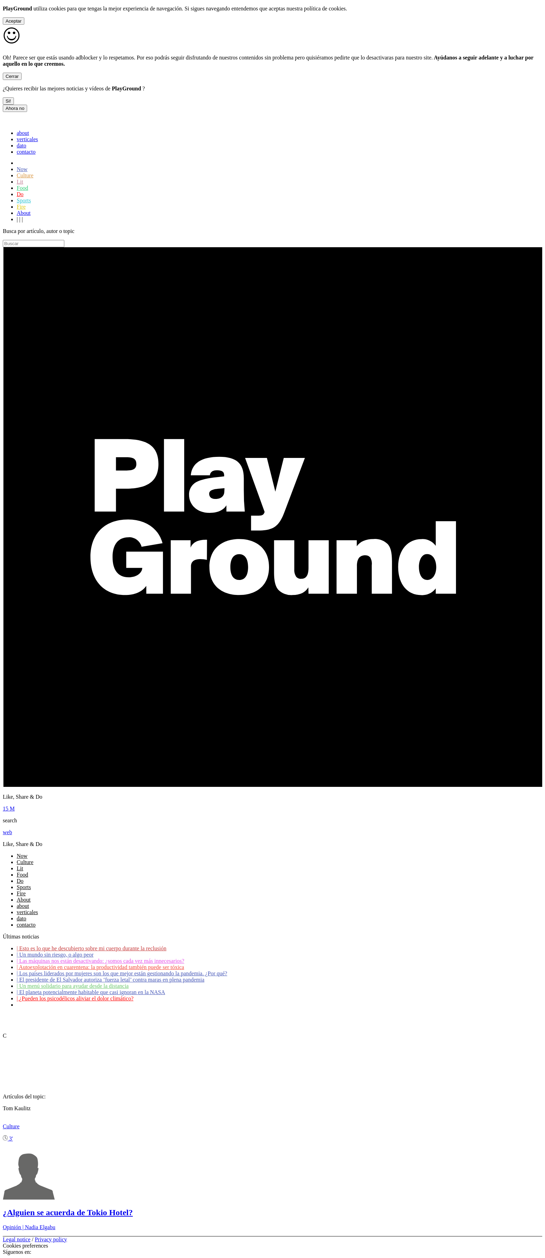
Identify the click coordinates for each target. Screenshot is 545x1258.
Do (20, 194)
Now (22, 169)
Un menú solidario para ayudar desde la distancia (73, 986)
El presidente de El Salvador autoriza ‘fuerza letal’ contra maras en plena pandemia (110, 980)
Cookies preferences (25, 1246)
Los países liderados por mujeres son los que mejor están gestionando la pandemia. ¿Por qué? (122, 973)
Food (22, 188)
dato (21, 145)
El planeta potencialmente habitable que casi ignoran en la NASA (91, 992)
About (24, 213)
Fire (21, 207)
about (23, 133)
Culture (25, 175)
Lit (20, 182)
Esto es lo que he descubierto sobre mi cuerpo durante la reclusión (91, 948)
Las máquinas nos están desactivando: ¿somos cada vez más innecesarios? (100, 961)
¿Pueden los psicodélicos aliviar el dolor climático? (75, 998)
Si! (8, 101)
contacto (26, 152)
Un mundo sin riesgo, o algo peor (55, 955)
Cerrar (12, 76)
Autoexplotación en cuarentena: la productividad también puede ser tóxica (100, 967)
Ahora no (15, 108)
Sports (24, 200)
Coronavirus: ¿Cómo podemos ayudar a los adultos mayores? (86, 1005)
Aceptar (14, 21)
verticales (27, 139)
